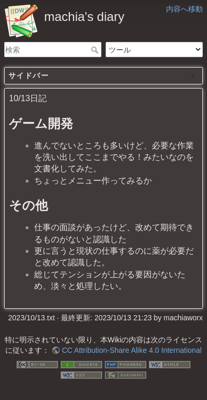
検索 (96, 49)
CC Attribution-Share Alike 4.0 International (132, 350)
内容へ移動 (184, 9)
